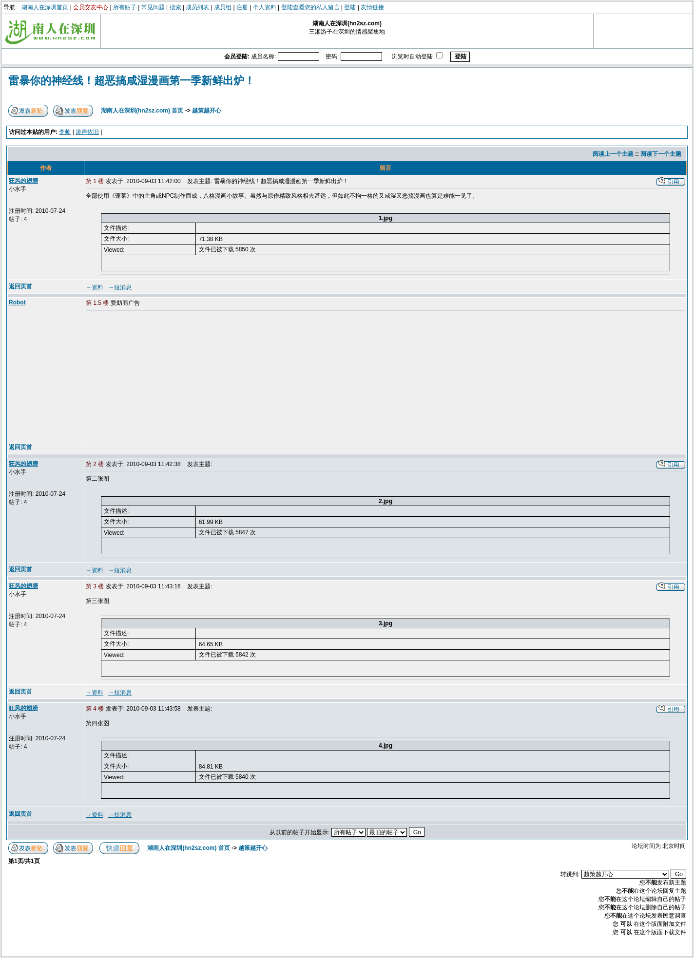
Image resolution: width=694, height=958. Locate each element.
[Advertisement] (160, 376)
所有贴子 (124, 7)
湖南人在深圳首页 (44, 7)
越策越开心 (206, 110)
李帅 (65, 132)
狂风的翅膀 (23, 180)
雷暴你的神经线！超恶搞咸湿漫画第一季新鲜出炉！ (131, 81)
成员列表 (197, 7)
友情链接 (372, 7)
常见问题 (153, 7)
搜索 (175, 7)
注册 (242, 7)
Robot (17, 302)
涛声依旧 (87, 132)
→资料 (94, 287)
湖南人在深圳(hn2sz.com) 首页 (142, 110)
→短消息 (120, 287)
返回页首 (20, 286)
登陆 (350, 7)
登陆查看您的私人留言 (310, 7)
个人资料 (264, 7)
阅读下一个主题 (660, 153)
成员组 (222, 7)
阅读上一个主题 (613, 153)
